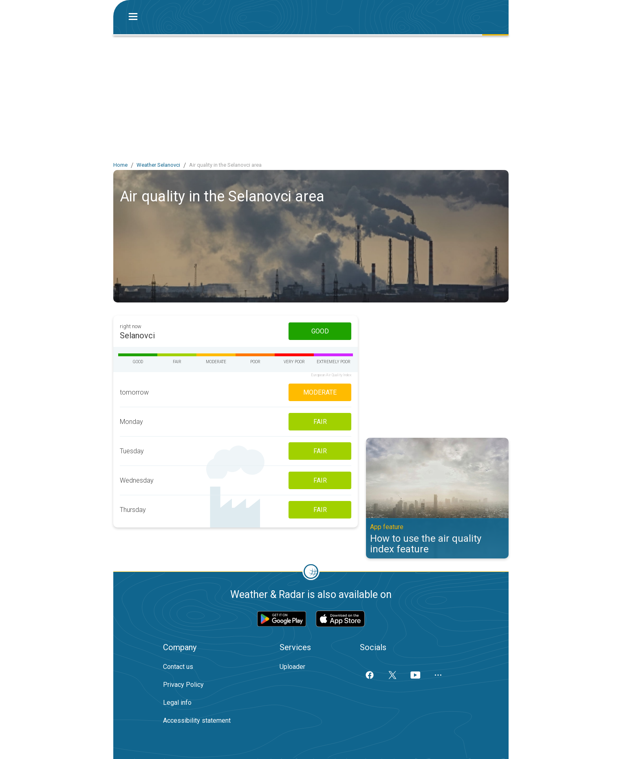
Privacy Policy (183, 684)
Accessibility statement (197, 720)
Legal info (177, 702)
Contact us (178, 667)
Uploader (292, 667)
